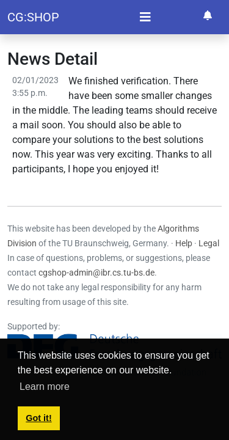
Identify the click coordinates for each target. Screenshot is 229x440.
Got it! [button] (38, 418)
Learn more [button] (45, 386)
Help (183, 243)
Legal (208, 243)
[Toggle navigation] (145, 17)
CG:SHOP (33, 17)
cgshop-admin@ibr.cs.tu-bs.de (96, 272)
